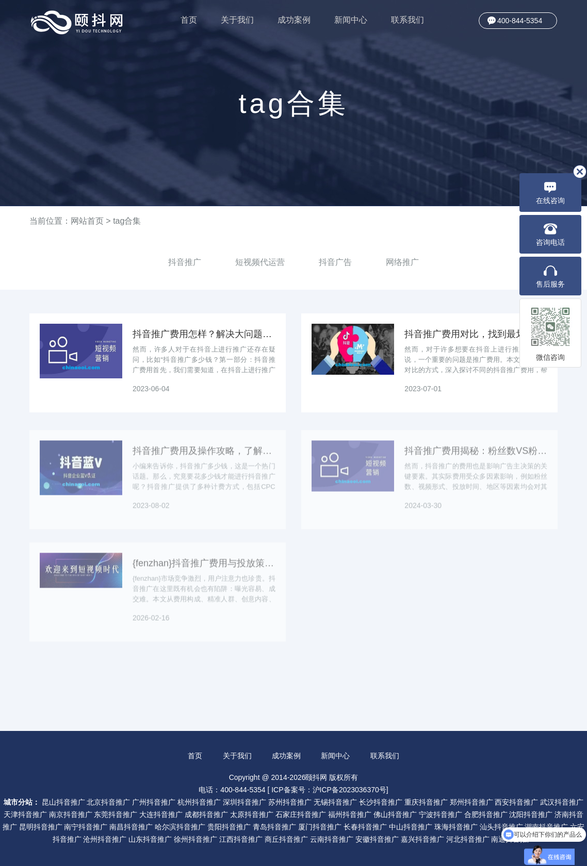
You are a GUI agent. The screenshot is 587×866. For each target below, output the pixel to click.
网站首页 (87, 220)
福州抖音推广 (349, 814)
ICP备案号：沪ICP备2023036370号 (328, 790)
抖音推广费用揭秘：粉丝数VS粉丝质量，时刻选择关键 (475, 456)
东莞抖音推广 (115, 814)
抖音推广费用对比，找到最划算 (469, 334)
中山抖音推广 (410, 827)
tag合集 (127, 220)
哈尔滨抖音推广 (180, 827)
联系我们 (407, 19)
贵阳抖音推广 (229, 827)
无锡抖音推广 (335, 802)
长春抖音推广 (365, 827)
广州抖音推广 (153, 802)
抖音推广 (184, 262)
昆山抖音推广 (63, 802)
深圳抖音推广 (244, 802)
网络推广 (402, 262)
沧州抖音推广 (104, 839)
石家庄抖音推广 (300, 814)
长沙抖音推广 (380, 802)
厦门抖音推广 (319, 827)
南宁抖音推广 (85, 827)
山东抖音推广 (150, 839)
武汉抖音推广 (561, 802)
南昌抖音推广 (131, 827)
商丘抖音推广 (286, 839)
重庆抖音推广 (426, 802)
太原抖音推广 (251, 814)
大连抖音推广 (161, 814)
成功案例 (294, 19)
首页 (189, 19)
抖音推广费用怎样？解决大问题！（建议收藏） (204, 334)
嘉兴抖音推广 (422, 839)
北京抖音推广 (108, 802)
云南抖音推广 (331, 839)
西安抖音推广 (516, 802)
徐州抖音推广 (195, 839)
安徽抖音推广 (377, 839)
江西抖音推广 (241, 839)
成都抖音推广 (206, 814)
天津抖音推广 (25, 814)
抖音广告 (335, 262)
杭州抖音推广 (199, 802)
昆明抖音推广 (40, 827)
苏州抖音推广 (290, 802)
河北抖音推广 (468, 839)
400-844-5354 (519, 20)
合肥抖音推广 (486, 814)
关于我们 (237, 19)
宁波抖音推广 (440, 814)
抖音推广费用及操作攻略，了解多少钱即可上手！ (204, 456)
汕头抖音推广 (501, 827)
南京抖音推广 (70, 814)
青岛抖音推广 (274, 827)
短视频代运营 (260, 262)
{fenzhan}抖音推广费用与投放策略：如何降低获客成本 (204, 568)
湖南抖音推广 (546, 827)
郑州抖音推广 (471, 802)
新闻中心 (350, 19)
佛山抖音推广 (395, 814)
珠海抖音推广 (456, 827)
